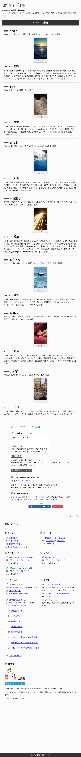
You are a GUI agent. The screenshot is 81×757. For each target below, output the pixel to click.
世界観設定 (50, 557)
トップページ (15, 656)
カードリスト (15, 591)
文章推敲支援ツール (17, 600)
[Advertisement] (42, 725)
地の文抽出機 (16, 632)
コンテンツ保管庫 (52, 584)
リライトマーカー (18, 605)
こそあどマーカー (18, 616)
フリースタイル (15, 584)
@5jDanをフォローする (15, 684)
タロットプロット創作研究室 (57, 594)
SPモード (30, 481)
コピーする (16, 456)
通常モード (18, 481)
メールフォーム (51, 600)
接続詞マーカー (17, 611)
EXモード (61, 541)
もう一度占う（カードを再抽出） (28, 427)
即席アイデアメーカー (18, 544)
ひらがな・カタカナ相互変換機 (24, 643)
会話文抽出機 (16, 627)
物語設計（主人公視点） (55, 538)
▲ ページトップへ (71, 516)
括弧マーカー (16, 621)
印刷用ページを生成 (23, 470)
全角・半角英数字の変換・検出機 (25, 648)
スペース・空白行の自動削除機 (24, 637)
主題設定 (13, 538)
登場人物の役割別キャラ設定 (21, 557)
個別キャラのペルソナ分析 (20, 568)
